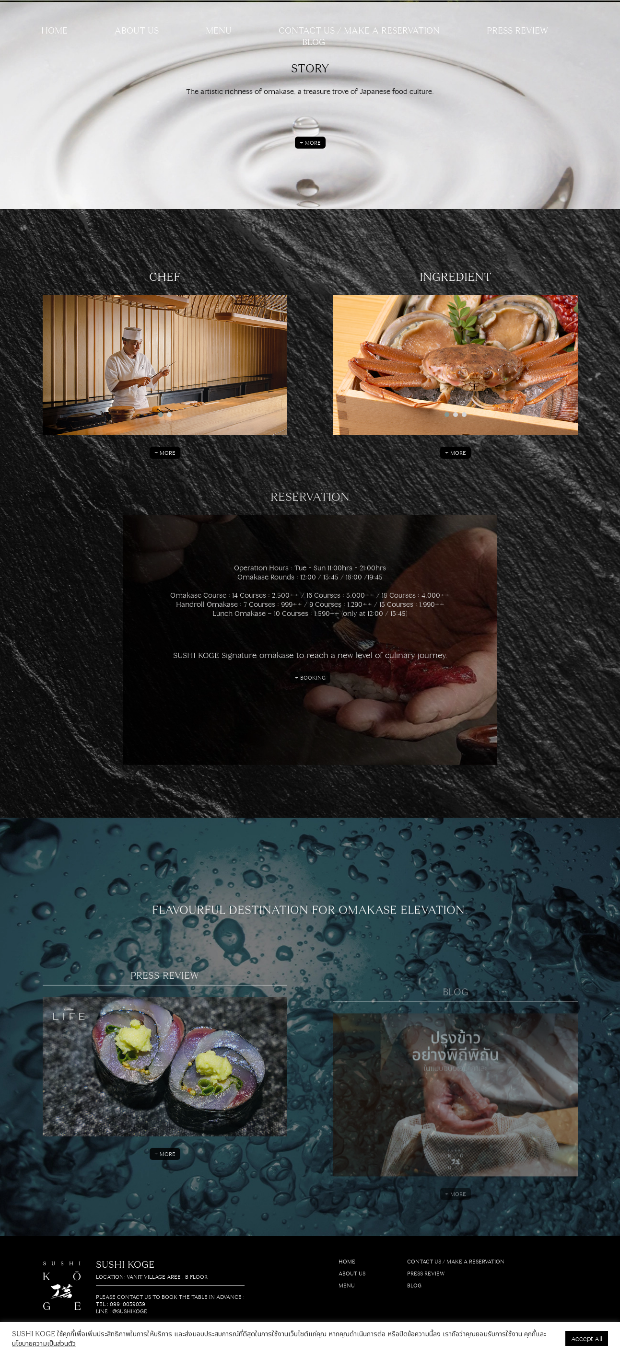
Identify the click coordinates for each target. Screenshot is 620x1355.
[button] (160, 414)
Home (54, 29)
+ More (310, 142)
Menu (219, 29)
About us (137, 29)
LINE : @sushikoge (121, 1311)
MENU (347, 1285)
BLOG (313, 41)
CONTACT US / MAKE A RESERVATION (359, 29)
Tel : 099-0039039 (120, 1304)
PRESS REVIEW (517, 29)
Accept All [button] (586, 1338)
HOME (347, 1261)
